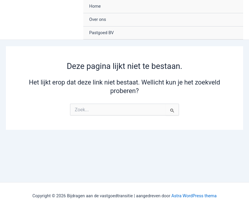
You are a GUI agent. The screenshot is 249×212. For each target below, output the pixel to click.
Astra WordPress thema (194, 195)
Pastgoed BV (101, 32)
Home (95, 6)
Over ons (97, 19)
